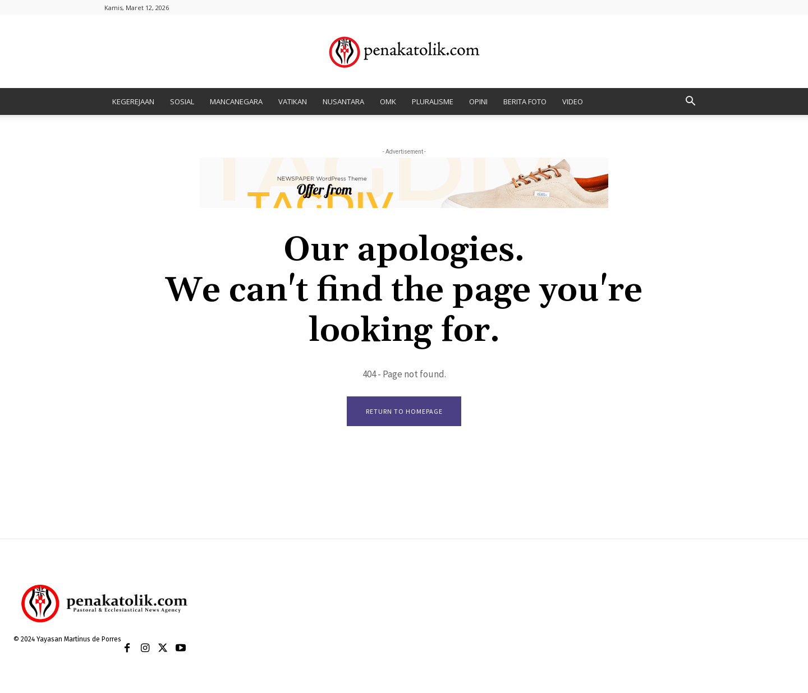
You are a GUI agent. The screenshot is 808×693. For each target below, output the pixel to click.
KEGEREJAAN (133, 101)
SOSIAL (182, 101)
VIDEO (572, 101)
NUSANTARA (343, 101)
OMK (388, 101)
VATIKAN (292, 101)
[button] (690, 102)
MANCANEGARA (236, 101)
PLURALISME (432, 101)
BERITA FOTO (525, 101)
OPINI (478, 101)
